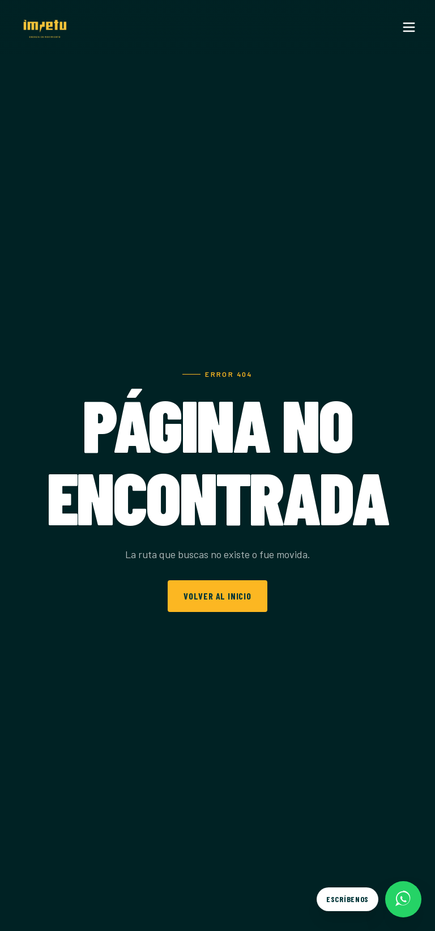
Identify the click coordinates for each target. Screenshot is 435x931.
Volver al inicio (217, 595)
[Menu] (408, 27)
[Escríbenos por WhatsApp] (369, 899)
